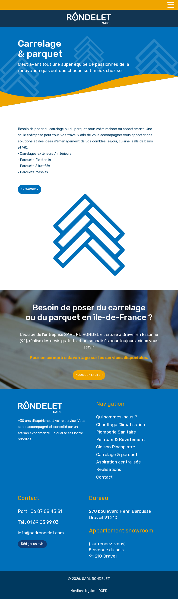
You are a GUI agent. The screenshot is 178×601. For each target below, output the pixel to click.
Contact (104, 479)
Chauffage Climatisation (120, 426)
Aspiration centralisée (118, 464)
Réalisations (108, 471)
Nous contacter (88, 376)
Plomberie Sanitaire (116, 434)
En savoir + (31, 190)
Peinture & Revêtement (120, 441)
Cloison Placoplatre (115, 449)
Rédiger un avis (32, 546)
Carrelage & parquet (116, 456)
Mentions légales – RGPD (89, 593)
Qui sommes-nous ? (116, 419)
